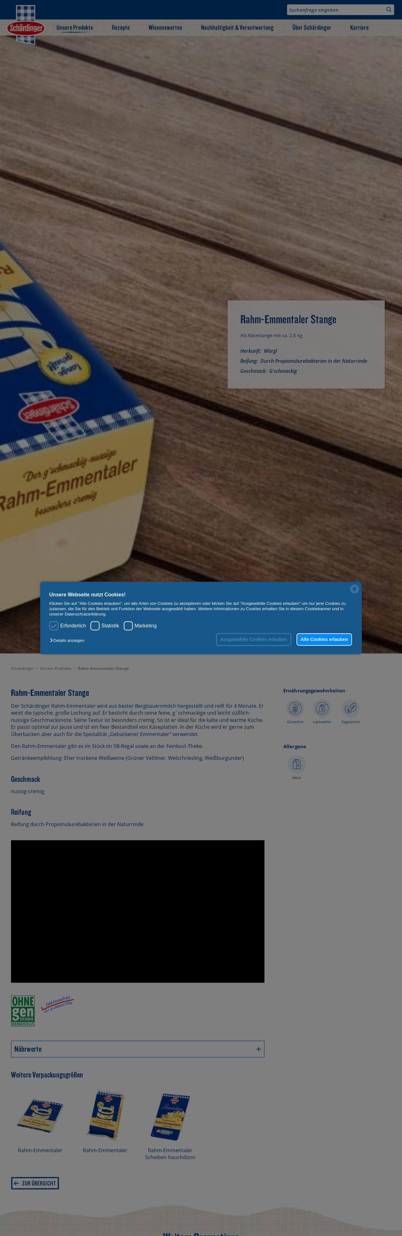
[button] (68, 640)
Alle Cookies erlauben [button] (324, 639)
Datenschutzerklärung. (85, 614)
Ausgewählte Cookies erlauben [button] (253, 639)
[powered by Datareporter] (355, 593)
